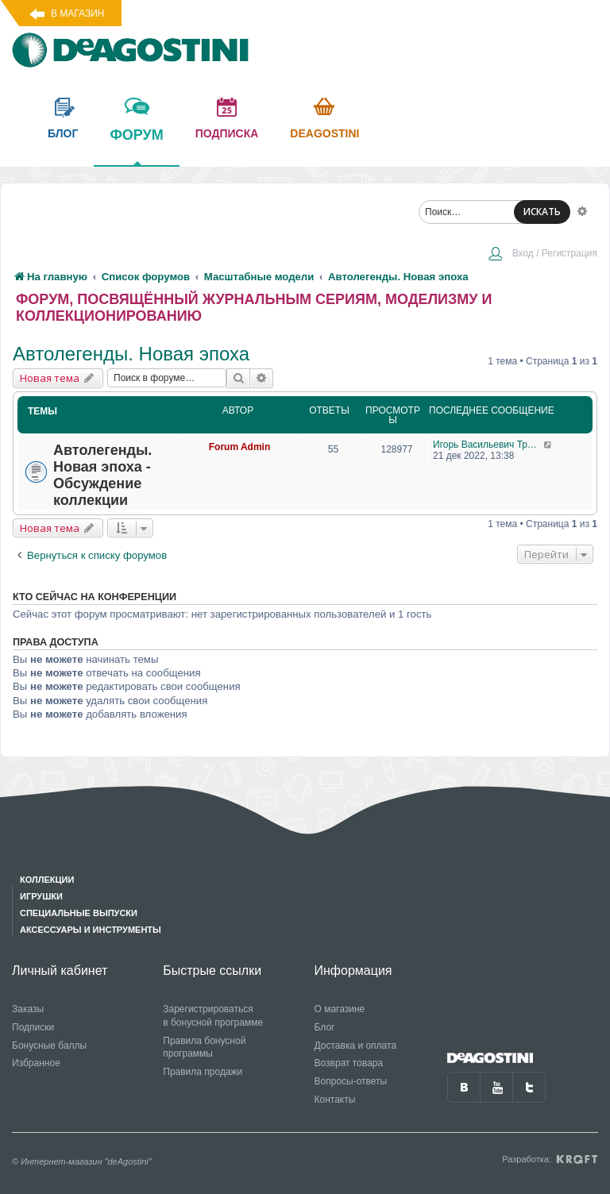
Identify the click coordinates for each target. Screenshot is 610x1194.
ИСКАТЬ (542, 211)
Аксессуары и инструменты (90, 929)
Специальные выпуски (78, 913)
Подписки (33, 1027)
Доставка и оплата (356, 1045)
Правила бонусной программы (204, 1047)
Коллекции (47, 879)
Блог (325, 1027)
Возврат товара (349, 1063)
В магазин (77, 13)
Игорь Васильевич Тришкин (488, 444)
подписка (227, 133)
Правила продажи (202, 1071)
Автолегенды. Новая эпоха (131, 353)
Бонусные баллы (49, 1045)
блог (63, 133)
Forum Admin (240, 447)
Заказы (28, 1009)
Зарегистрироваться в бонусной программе (213, 1015)
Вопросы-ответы (351, 1081)
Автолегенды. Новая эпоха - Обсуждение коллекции (102, 475)
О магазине (340, 1009)
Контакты (335, 1099)
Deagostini (324, 133)
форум (136, 146)
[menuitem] (542, 255)
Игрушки (41, 896)
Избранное (36, 1063)
